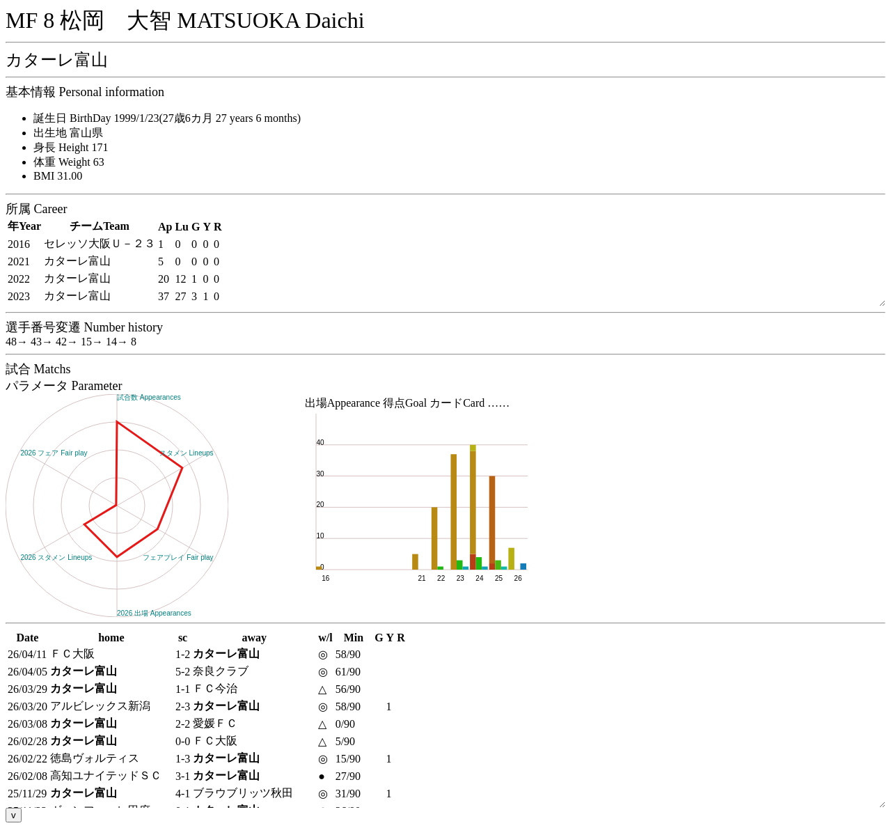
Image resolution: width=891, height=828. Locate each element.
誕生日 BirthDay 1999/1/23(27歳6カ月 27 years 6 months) (167, 118)
